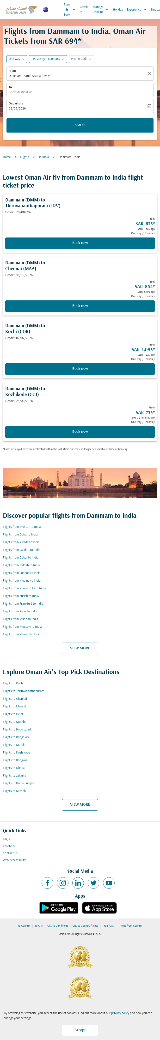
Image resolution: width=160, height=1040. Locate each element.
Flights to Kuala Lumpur (19, 783)
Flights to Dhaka (14, 768)
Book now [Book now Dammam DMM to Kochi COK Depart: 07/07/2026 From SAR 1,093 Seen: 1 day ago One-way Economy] (80, 369)
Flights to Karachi (14, 791)
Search (80, 125)
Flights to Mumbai (15, 722)
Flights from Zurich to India (21, 596)
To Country (24, 925)
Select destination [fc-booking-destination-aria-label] (20, 92)
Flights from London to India (22, 573)
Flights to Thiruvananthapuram (23, 691)
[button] (48, 59)
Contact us (10, 853)
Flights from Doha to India (20, 534)
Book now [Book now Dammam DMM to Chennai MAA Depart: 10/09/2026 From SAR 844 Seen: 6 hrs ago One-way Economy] (80, 306)
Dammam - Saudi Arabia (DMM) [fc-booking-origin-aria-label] (30, 76)
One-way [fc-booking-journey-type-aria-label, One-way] (14, 59)
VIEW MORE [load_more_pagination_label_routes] (80, 648)
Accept (80, 1030)
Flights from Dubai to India (20, 558)
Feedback (9, 846)
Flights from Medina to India (22, 581)
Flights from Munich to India (22, 634)
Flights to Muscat (14, 706)
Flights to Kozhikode (16, 752)
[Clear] (150, 73)
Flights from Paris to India (20, 611)
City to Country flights (85, 925)
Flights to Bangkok (15, 760)
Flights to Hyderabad (17, 729)
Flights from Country (130, 925)
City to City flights (57, 925)
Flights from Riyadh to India (21, 542)
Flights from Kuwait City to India (24, 588)
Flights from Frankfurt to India (23, 604)
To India (44, 157)
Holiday (118, 10)
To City (39, 925)
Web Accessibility (14, 860)
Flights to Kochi (13, 683)
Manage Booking (101, 9)
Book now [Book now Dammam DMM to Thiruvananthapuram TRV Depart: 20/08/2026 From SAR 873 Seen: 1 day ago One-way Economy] (80, 243)
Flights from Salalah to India (21, 550)
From (12, 71)
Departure (16, 103)
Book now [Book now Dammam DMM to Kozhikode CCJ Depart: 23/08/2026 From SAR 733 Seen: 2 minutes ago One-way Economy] (80, 432)
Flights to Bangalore (16, 737)
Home (7, 157)
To (10, 87)
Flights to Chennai (15, 699)
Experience (138, 9)
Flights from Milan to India (20, 619)
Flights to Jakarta (14, 776)
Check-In (84, 9)
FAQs (6, 839)
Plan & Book (70, 9)
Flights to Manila (14, 745)
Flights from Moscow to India (22, 627)
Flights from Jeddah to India (21, 565)
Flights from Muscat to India (22, 527)
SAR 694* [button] (65, 41)
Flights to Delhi (13, 714)
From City (108, 925)
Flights (24, 157)
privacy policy (120, 1013)
